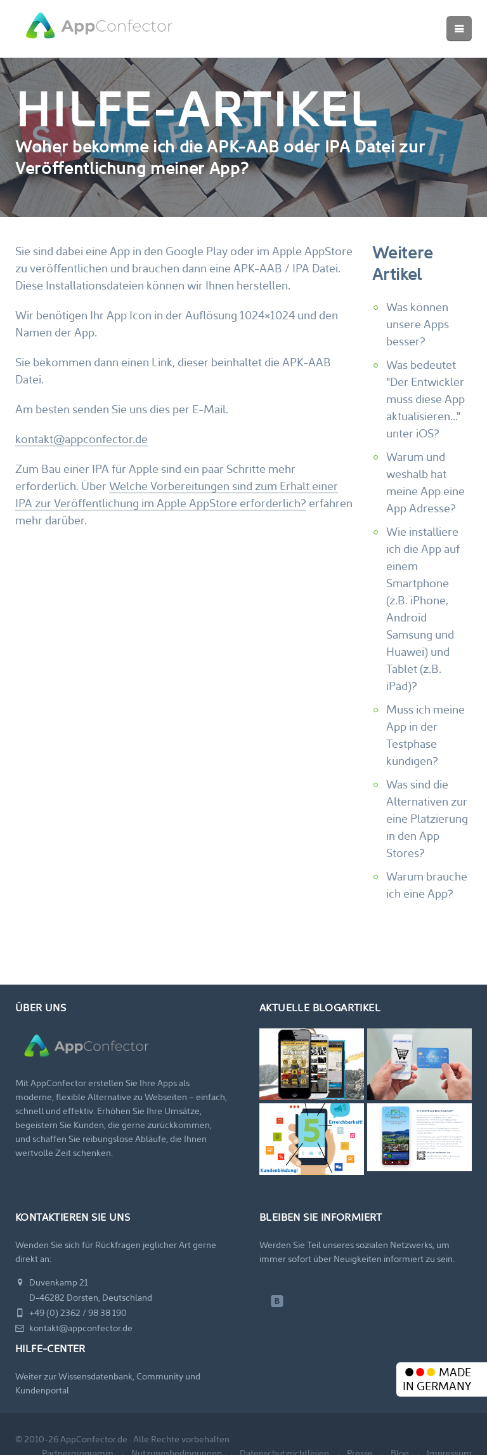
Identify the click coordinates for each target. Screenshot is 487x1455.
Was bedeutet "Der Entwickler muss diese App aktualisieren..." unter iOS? (425, 400)
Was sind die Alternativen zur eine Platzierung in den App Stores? (427, 820)
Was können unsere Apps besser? (417, 325)
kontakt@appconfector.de (81, 440)
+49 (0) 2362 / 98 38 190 (71, 1314)
